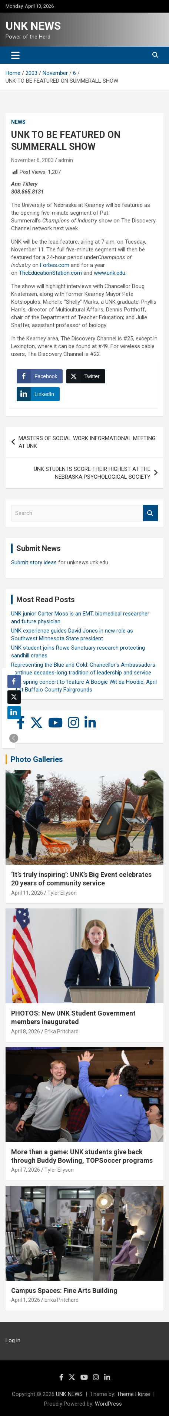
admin (65, 160)
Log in (13, 1340)
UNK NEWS (33, 25)
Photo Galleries (37, 759)
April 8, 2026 (25, 1031)
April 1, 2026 (25, 1300)
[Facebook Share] (40, 376)
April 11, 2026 (27, 893)
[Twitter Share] (85, 376)
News (18, 122)
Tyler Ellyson (62, 893)
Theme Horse (133, 1394)
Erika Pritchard (61, 1031)
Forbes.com (54, 265)
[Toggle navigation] (15, 55)
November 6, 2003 (32, 160)
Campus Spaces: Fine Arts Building (64, 1290)
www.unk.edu (109, 273)
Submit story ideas (34, 562)
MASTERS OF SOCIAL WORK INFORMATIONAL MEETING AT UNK (87, 442)
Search (150, 513)
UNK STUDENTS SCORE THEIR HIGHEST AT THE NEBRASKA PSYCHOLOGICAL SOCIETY (92, 473)
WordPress (108, 1403)
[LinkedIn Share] (38, 394)
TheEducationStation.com (50, 273)
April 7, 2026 (25, 1170)
